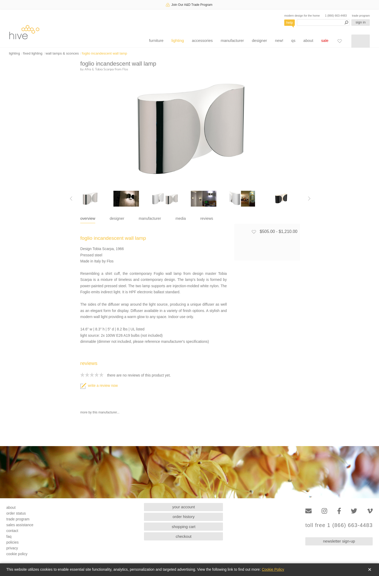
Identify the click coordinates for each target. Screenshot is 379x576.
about (308, 40)
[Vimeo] (370, 511)
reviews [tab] (206, 218)
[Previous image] (71, 199)
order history (184, 516)
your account (183, 507)
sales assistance (19, 525)
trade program (361, 15)
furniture (156, 40)
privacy (12, 548)
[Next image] (309, 199)
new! (279, 40)
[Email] (308, 511)
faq (8, 536)
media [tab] (181, 218)
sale (324, 40)
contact (12, 531)
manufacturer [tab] (150, 218)
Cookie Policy (273, 569)
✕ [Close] (370, 569)
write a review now (99, 386)
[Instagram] (324, 511)
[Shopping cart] (360, 41)
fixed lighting (32, 53)
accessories (202, 40)
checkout (183, 536)
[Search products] (323, 22)
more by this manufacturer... (99, 412)
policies (12, 542)
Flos (125, 69)
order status (16, 513)
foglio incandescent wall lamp (104, 53)
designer (259, 40)
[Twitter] (354, 511)
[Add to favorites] (253, 232)
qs (293, 40)
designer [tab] (117, 218)
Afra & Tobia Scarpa (99, 69)
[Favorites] (339, 41)
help (289, 23)
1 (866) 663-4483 (336, 15)
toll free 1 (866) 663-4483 (339, 525)
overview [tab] (87, 218)
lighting (177, 40)
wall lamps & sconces (62, 53)
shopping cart (183, 526)
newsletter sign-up (339, 541)
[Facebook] (339, 511)
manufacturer (232, 40)
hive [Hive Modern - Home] (24, 32)
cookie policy (16, 554)
